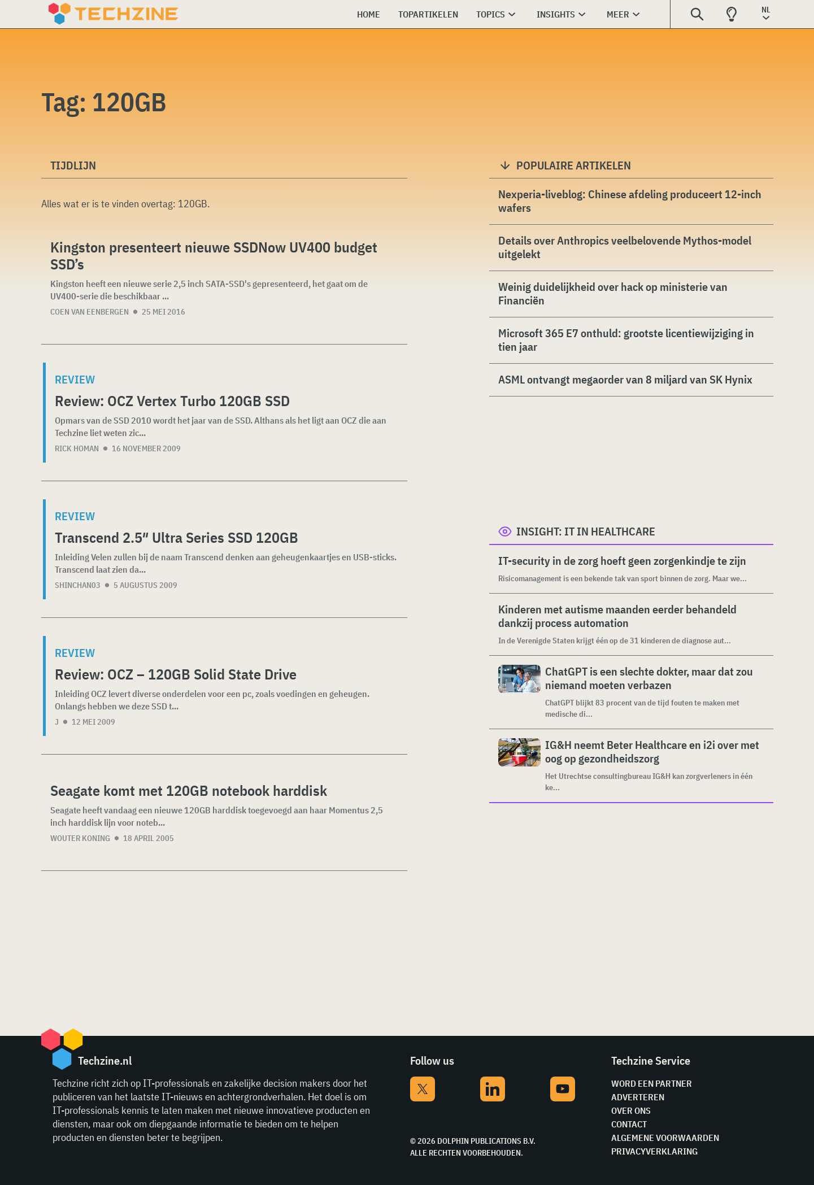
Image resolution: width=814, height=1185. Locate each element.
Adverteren (637, 1097)
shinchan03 (78, 585)
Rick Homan (77, 448)
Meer (618, 14)
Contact (629, 1124)
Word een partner (651, 1083)
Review (75, 379)
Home (368, 14)
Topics (490, 14)
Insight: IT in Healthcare (585, 531)
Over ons (631, 1110)
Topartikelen (428, 14)
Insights (556, 14)
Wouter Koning (80, 838)
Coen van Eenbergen (89, 312)
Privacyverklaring (654, 1151)
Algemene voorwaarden (665, 1137)
